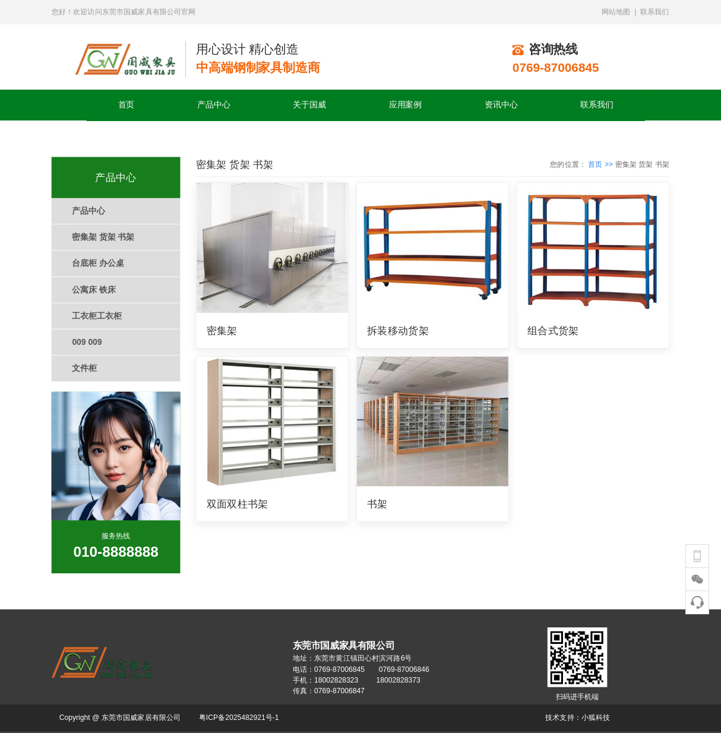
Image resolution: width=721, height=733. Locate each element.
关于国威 (309, 104)
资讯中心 (501, 104)
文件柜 (84, 368)
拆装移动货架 (398, 330)
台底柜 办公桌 (98, 263)
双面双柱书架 (237, 504)
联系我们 (596, 104)
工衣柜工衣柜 (96, 316)
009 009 (87, 342)
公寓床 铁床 (93, 289)
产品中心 (213, 104)
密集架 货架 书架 (103, 237)
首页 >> (601, 164)
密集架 (222, 330)
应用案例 (405, 104)
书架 (377, 504)
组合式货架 (553, 330)
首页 (126, 104)
